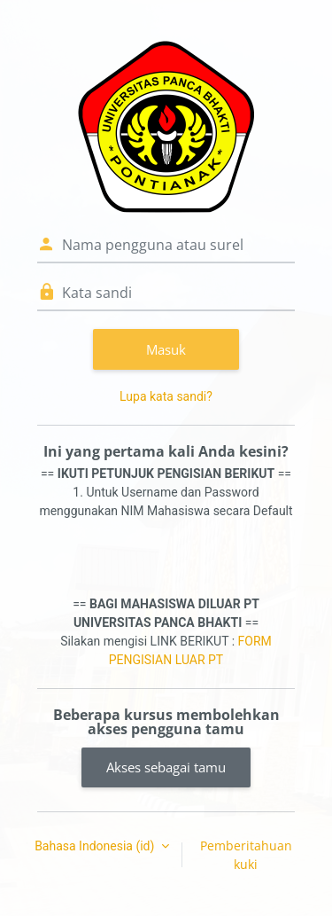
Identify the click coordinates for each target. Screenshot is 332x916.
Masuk (166, 349)
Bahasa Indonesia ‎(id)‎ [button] (96, 846)
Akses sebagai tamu (166, 767)
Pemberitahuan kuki (246, 855)
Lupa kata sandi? (166, 396)
